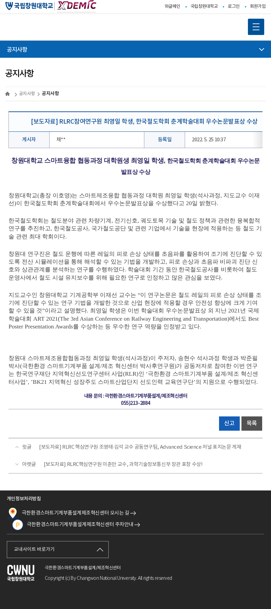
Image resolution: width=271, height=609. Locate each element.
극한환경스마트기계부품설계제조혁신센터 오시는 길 (68, 513)
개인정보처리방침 (24, 499)
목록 (252, 423)
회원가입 (258, 6)
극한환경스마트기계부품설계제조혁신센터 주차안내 (72, 525)
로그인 (234, 6)
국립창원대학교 (204, 6)
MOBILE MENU (253, 24)
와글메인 (172, 6)
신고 (229, 423)
